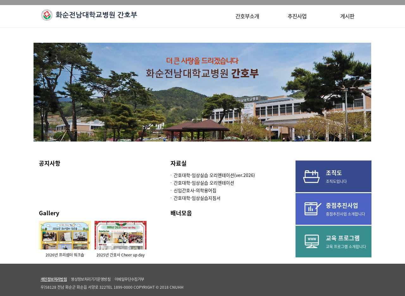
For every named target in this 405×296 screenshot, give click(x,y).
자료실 (179, 163)
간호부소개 (247, 16)
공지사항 (49, 163)
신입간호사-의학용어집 (195, 190)
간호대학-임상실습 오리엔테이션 (204, 182)
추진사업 (297, 16)
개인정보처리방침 (53, 279)
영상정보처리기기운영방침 (90, 279)
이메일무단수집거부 (129, 279)
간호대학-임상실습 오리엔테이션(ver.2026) (214, 175)
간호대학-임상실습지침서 (197, 198)
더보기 (143, 164)
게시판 (347, 16)
